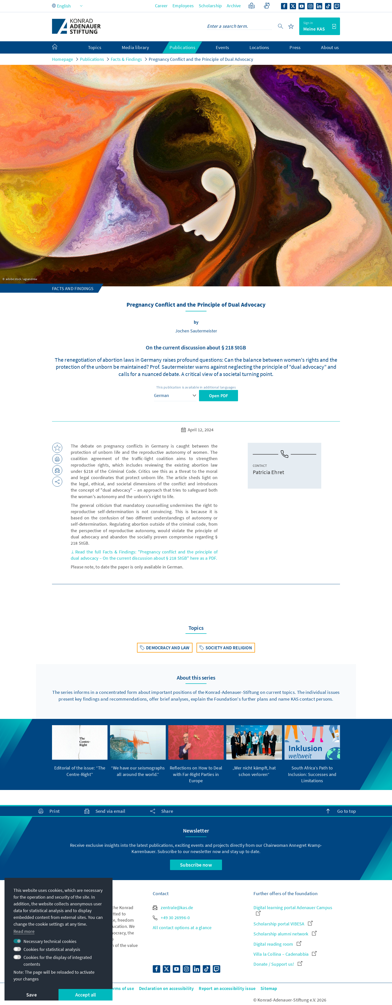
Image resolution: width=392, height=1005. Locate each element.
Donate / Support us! (278, 964)
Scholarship (210, 6)
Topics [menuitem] (94, 47)
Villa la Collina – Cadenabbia (285, 954)
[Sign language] (266, 6)
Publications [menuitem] (182, 47)
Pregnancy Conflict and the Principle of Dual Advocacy (201, 59)
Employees (183, 6)
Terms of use (121, 988)
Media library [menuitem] (135, 47)
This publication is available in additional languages (196, 387)
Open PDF (218, 395)
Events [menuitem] (222, 47)
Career (161, 6)
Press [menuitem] (295, 47)
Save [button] (31, 994)
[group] (80, 751)
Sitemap (268, 988)
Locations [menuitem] (259, 47)
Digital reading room (277, 944)
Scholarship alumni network (285, 934)
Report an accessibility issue (227, 988)
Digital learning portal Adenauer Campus (293, 910)
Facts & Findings (126, 59)
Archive (234, 6)
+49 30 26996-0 (171, 917)
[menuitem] (60, 48)
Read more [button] (24, 931)
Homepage (62, 59)
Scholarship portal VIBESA (283, 924)
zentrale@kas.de (173, 907)
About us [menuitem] (330, 47)
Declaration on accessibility (166, 988)
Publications (92, 59)
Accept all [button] (85, 994)
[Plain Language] (251, 6)
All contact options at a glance (182, 927)
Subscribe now (196, 865)
